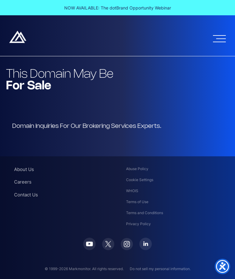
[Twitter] (108, 248)
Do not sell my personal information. (160, 268)
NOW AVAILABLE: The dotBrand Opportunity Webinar (117, 7)
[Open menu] (219, 38)
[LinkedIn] (145, 248)
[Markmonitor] (17, 41)
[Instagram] (127, 248)
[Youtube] (89, 248)
